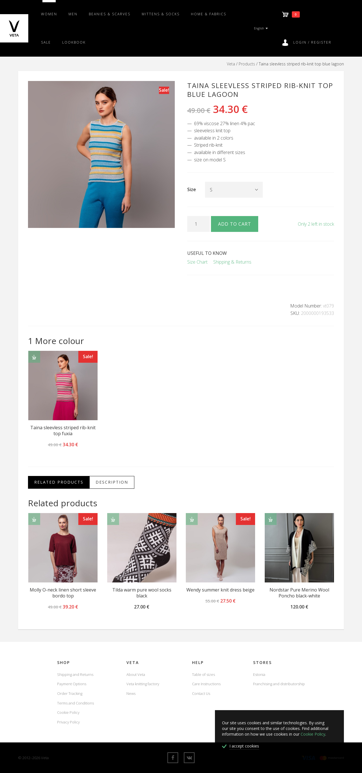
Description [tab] (112, 482)
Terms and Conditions (75, 703)
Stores (262, 662)
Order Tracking (69, 693)
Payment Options (71, 683)
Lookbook (74, 42)
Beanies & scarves (109, 14)
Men (72, 14)
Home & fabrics (208, 14)
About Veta (135, 674)
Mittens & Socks (161, 14)
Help (198, 662)
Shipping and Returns (75, 674)
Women (49, 14)
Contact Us (201, 693)
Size (191, 189)
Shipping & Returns (232, 262)
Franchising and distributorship (279, 683)
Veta (231, 64)
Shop (63, 662)
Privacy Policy (68, 722)
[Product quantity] (198, 224)
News (130, 693)
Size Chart (197, 262)
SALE (46, 42)
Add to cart (234, 224)
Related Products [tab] (58, 482)
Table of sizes (203, 674)
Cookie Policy (68, 712)
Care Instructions (206, 683)
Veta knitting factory (142, 683)
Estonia (259, 674)
